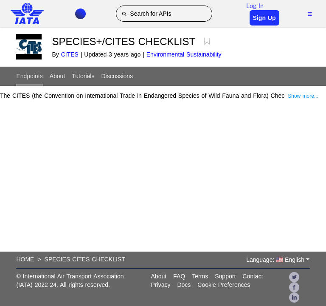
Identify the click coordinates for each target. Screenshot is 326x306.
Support (225, 276)
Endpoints (29, 76)
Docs (184, 284)
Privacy (161, 284)
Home (25, 259)
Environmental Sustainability (184, 54)
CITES (70, 54)
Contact (252, 276)
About (57, 76)
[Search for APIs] (163, 13)
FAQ (179, 276)
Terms (200, 276)
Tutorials (83, 76)
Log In (255, 6)
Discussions (117, 76)
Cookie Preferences (223, 284)
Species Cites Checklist (85, 259)
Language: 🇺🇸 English (275, 259)
